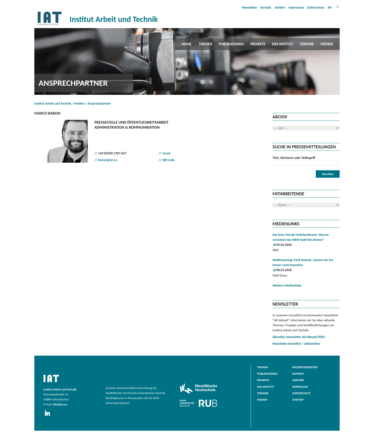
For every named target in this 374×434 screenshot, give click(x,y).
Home (187, 44)
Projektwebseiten (305, 367)
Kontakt (265, 7)
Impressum (296, 7)
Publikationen (231, 44)
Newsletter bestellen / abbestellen (296, 344)
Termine (307, 44)
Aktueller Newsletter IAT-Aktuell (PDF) (298, 337)
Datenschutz (315, 7)
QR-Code (168, 160)
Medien (327, 44)
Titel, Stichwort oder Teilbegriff (293, 158)
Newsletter (249, 7)
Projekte (257, 44)
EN (330, 7)
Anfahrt (280, 7)
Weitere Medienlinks (286, 285)
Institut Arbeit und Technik (52, 103)
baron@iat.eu (107, 160)
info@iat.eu (59, 404)
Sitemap (298, 399)
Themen (205, 44)
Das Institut (282, 44)
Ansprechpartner (99, 103)
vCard (166, 153)
